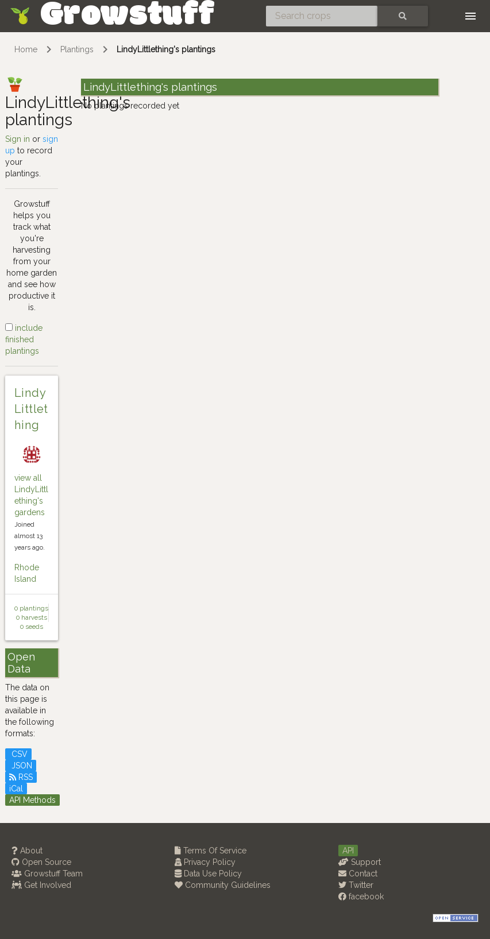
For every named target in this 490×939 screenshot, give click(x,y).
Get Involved (41, 885)
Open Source (41, 862)
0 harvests (31, 617)
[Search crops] (321, 16)
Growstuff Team (47, 873)
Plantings (77, 49)
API (348, 850)
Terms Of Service (210, 850)
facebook (361, 896)
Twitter (355, 885)
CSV (18, 754)
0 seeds (31, 627)
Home (25, 49)
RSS (21, 777)
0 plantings (31, 608)
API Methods (32, 800)
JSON (20, 765)
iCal (16, 788)
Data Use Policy (208, 873)
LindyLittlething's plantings (166, 49)
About (27, 850)
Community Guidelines (223, 885)
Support (359, 862)
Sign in (17, 139)
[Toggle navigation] (470, 16)
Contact (357, 873)
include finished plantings (24, 339)
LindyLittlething (31, 409)
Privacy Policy (205, 862)
